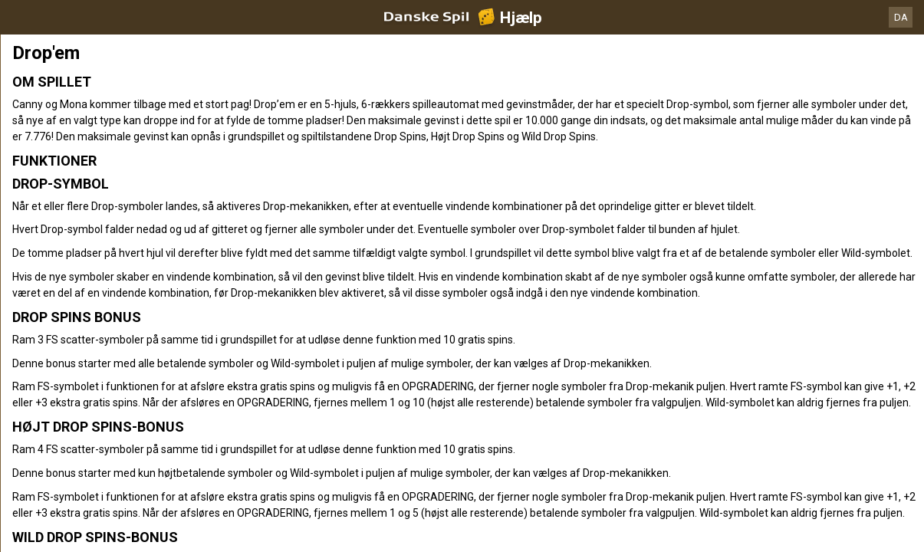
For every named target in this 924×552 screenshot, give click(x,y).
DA (901, 17)
